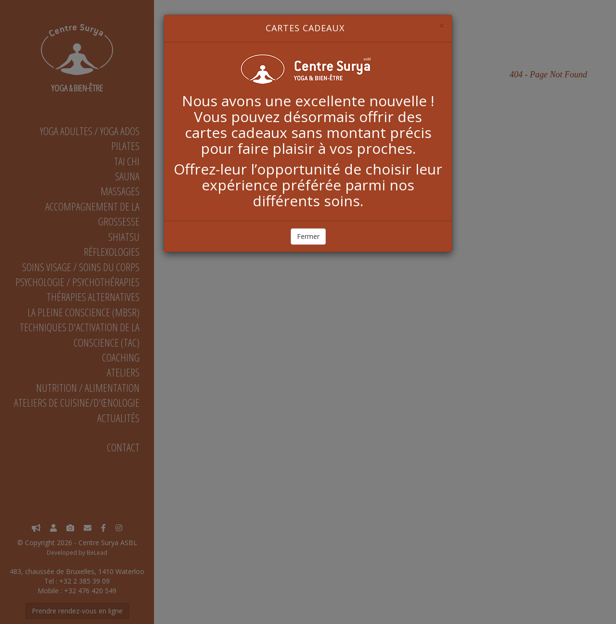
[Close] (442, 26)
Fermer (308, 236)
